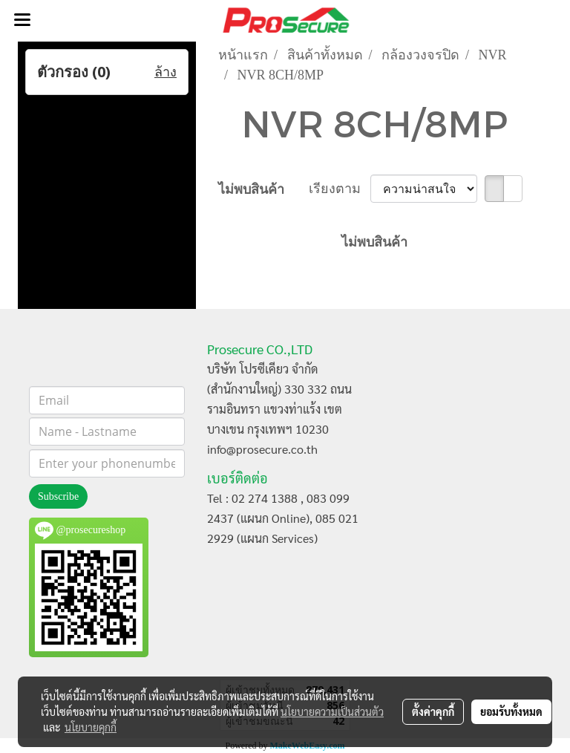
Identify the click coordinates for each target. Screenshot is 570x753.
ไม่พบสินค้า (251, 189)
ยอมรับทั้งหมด (511, 711)
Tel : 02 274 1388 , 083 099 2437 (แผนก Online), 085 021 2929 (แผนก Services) (282, 518)
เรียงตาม (340, 188)
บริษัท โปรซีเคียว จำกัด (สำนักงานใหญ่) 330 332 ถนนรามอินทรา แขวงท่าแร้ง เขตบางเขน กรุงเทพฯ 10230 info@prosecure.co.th (279, 409)
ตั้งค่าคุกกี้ (433, 711)
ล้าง (165, 72)
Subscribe (58, 496)
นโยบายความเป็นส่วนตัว (332, 711)
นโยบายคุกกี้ (91, 727)
